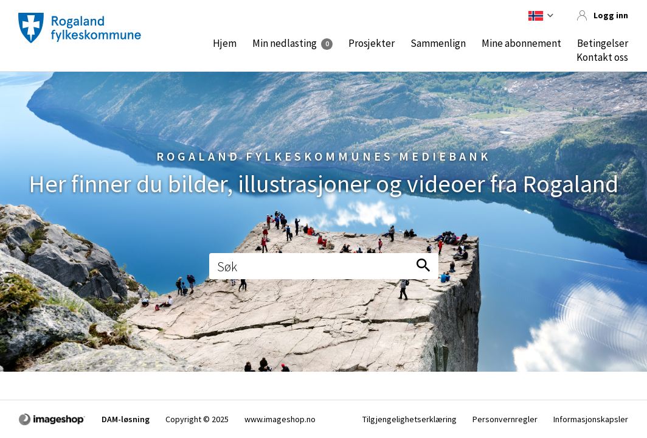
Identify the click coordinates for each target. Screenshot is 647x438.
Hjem (225, 43)
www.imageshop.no (280, 419)
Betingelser (602, 43)
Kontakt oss (602, 57)
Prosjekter (371, 43)
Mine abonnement (521, 43)
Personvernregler (505, 419)
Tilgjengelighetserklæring (409, 419)
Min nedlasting (284, 43)
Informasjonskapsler (590, 419)
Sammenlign (438, 43)
